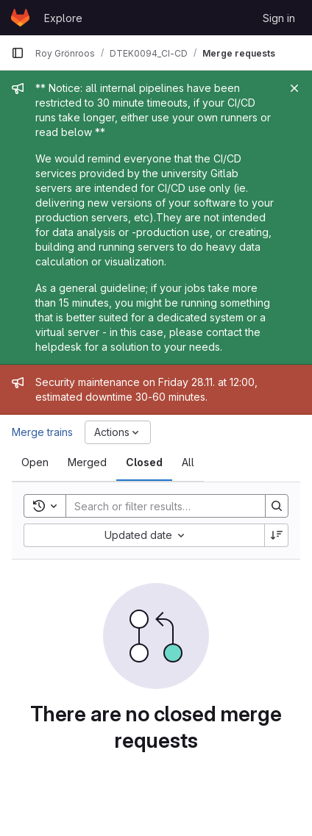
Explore (63, 18)
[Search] (162, 506)
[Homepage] (20, 17)
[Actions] (118, 432)
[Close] (294, 88)
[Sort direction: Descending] (276, 535)
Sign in (279, 18)
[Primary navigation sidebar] (17, 53)
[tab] (35, 462)
